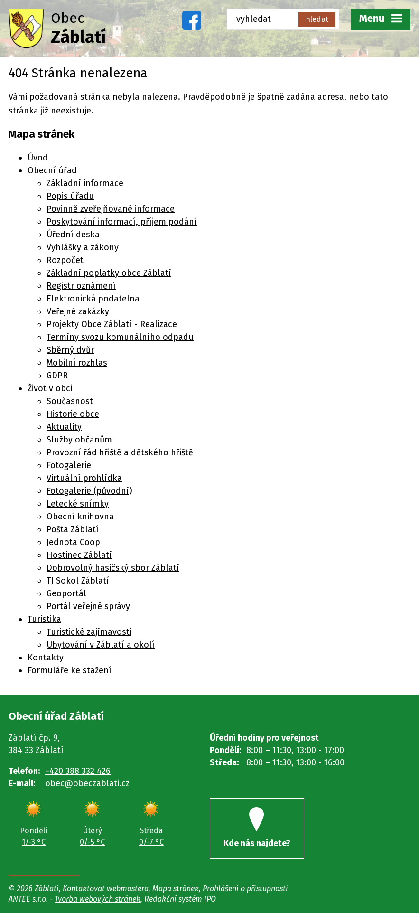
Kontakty (46, 657)
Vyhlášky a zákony (83, 247)
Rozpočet (65, 260)
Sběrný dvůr (70, 350)
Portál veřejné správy (88, 606)
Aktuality (64, 427)
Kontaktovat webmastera (106, 888)
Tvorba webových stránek (97, 899)
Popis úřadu (70, 196)
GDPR (57, 375)
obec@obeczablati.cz (87, 783)
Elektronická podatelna (93, 298)
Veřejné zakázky (78, 311)
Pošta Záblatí (73, 529)
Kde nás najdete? (256, 827)
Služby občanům (79, 439)
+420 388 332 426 (78, 771)
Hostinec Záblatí (79, 555)
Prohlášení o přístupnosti (245, 888)
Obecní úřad (52, 170)
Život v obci (50, 388)
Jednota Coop (73, 542)
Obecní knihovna (80, 516)
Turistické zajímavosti (89, 632)
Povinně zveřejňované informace (111, 209)
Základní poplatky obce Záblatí (109, 273)
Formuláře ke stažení (70, 670)
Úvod (38, 157)
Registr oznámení (81, 286)
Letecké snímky (78, 504)
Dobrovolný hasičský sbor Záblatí (113, 568)
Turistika (44, 619)
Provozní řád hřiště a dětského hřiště (120, 452)
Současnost (70, 401)
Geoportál (66, 593)
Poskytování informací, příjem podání (122, 221)
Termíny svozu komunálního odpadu (120, 337)
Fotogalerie (69, 465)
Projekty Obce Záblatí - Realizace (112, 324)
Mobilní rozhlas (77, 363)
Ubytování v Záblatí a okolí (101, 645)
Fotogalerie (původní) (89, 491)
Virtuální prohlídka (84, 478)
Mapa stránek (175, 888)
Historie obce (73, 414)
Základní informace (85, 183)
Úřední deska (73, 234)
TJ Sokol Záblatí (78, 580)
